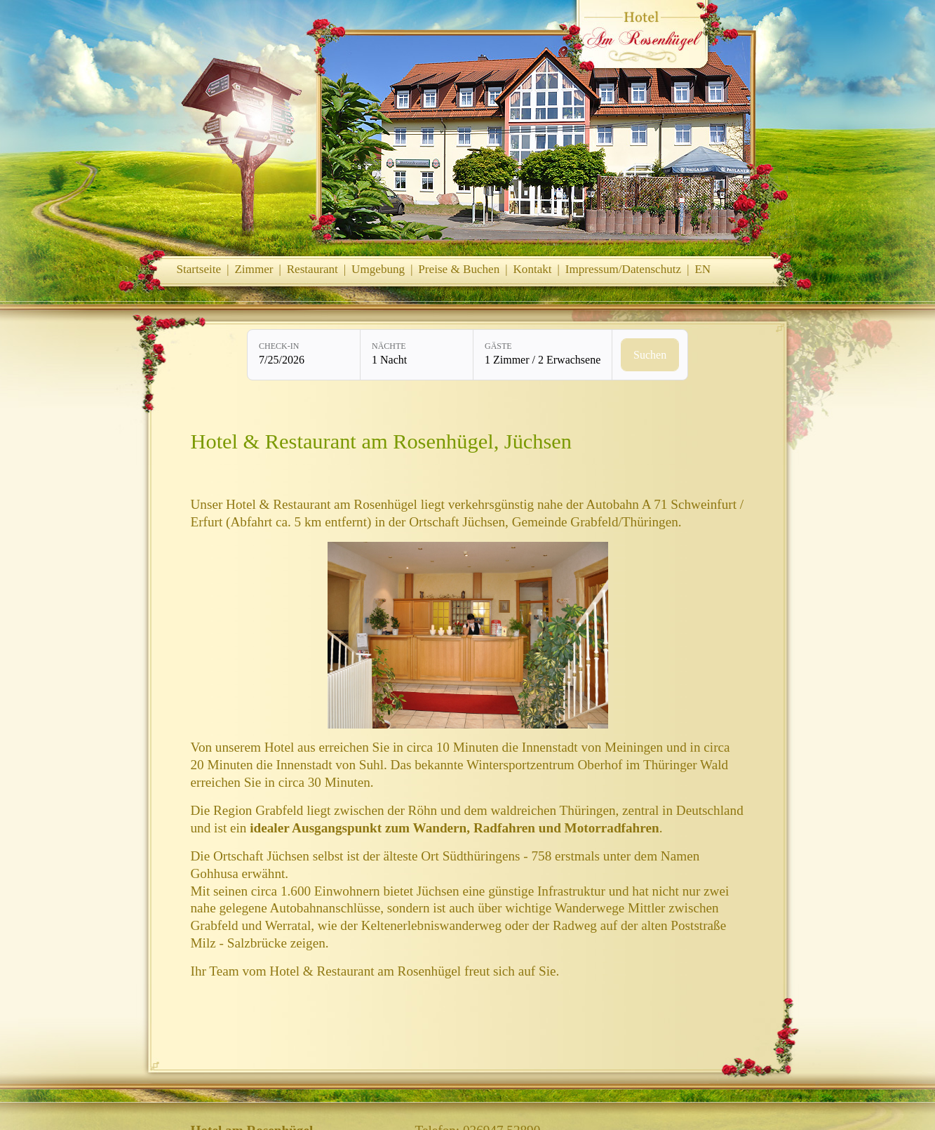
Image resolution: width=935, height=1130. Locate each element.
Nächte (389, 346)
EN (702, 269)
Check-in (279, 346)
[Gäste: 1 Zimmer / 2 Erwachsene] (542, 355)
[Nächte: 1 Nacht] (417, 355)
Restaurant (312, 269)
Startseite (199, 269)
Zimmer (253, 269)
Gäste (498, 346)
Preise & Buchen (458, 269)
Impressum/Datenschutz (623, 269)
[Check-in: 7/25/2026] (304, 355)
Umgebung (378, 269)
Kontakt (532, 269)
